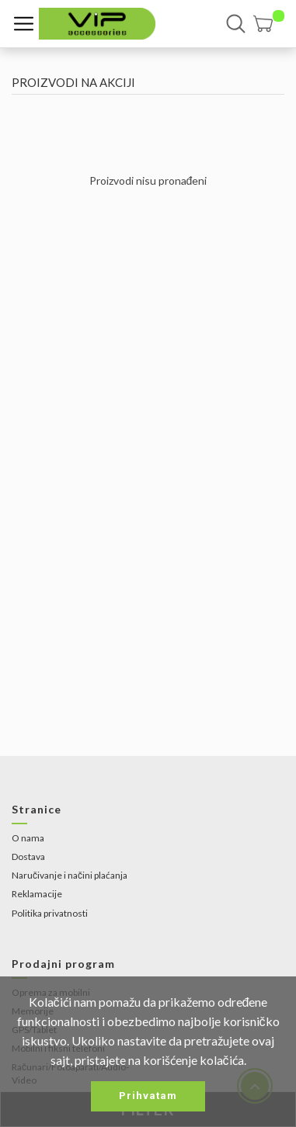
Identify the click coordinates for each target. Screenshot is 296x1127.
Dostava (28, 856)
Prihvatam (148, 1095)
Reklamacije (37, 894)
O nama (28, 838)
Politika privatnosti (50, 913)
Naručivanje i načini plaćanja (69, 875)
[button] (268, 23)
